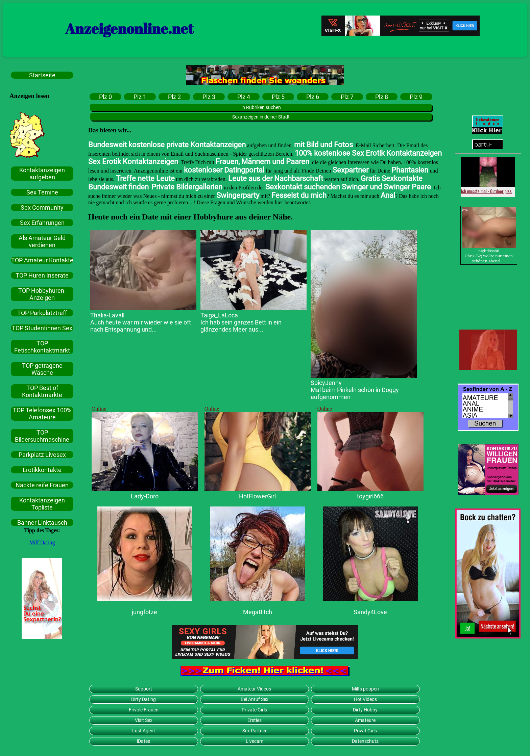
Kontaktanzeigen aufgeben (42, 173)
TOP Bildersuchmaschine (42, 436)
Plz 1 (140, 96)
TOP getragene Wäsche (42, 369)
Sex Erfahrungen (42, 222)
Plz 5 (278, 96)
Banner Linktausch (42, 522)
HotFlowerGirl (257, 496)
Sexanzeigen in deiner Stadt (261, 117)
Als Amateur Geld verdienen (42, 241)
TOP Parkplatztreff (42, 312)
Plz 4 (243, 96)
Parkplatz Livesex (42, 454)
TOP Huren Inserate (42, 275)
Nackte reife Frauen (42, 485)
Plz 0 (105, 96)
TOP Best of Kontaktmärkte (42, 391)
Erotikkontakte (42, 469)
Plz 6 (312, 96)
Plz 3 (208, 96)
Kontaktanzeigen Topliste (42, 504)
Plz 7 (347, 96)
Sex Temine (42, 192)
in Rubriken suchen (261, 107)
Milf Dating (42, 542)
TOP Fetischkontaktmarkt (42, 347)
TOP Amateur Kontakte (42, 260)
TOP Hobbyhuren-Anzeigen (42, 294)
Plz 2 (174, 96)
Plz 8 (381, 96)
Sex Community (42, 207)
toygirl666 (370, 496)
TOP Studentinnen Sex (42, 328)
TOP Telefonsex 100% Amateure (42, 414)
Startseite (42, 75)
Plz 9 (416, 96)
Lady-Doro (145, 496)
